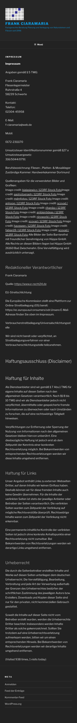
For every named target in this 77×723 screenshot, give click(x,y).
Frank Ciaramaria (27, 23)
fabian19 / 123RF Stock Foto (23, 230)
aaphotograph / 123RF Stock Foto (35, 194)
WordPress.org (13, 703)
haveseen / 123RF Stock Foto (32, 225)
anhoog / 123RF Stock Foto (22, 203)
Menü (38, 44)
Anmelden (10, 684)
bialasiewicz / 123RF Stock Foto (42, 189)
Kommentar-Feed (14, 697)
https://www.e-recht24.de (30, 284)
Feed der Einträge (14, 690)
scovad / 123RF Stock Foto (45, 221)
